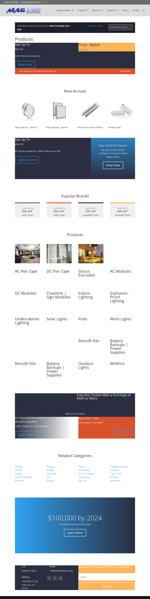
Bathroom (115, 480)
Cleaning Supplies (119, 466)
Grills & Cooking (86, 473)
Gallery (125, 10)
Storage (50, 470)
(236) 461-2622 (95, 25)
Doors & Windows (23, 477)
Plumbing (51, 473)
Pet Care (82, 480)
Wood (81, 466)
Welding (114, 477)
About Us (96, 10)
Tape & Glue (116, 473)
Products (81, 10)
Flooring (50, 466)
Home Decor (84, 477)
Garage (18, 473)
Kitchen (18, 470)
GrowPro (111, 10)
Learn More (75, 533)
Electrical (19, 480)
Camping (114, 470)
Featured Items (63, 10)
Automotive (84, 470)
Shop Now (25, 65)
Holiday (18, 466)
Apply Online (26, 160)
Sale (49, 477)
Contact (135, 10)
